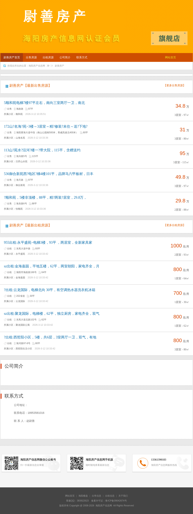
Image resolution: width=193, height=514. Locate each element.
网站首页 (170, 57)
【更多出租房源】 (175, 225)
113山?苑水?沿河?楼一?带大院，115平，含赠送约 (42, 150)
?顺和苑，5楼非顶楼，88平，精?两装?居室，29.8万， (45, 197)
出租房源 (48, 57)
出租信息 (110, 495)
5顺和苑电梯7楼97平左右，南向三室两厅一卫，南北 (44, 103)
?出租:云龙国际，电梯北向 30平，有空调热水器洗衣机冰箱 (50, 290)
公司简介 (65, 57)
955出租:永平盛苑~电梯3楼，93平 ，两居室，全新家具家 (48, 242)
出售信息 (96, 495)
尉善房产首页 (12, 57)
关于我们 (123, 495)
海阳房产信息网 (37, 65)
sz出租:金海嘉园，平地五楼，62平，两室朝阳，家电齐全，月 (51, 266)
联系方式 (81, 57)
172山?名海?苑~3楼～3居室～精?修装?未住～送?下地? (45, 126)
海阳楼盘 (83, 495)
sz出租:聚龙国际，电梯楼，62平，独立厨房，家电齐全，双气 (51, 314)
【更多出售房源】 (175, 85)
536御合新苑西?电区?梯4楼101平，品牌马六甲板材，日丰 (48, 174)
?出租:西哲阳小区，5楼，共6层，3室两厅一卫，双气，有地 (50, 337)
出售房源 (31, 57)
